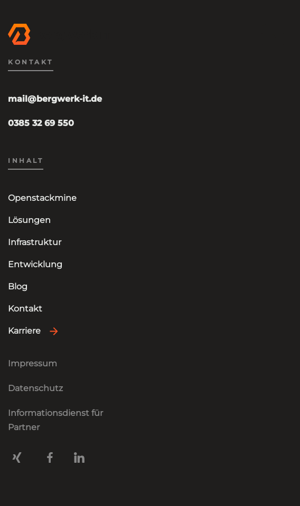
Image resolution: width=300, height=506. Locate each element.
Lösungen (29, 220)
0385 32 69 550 (41, 123)
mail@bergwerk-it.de (55, 99)
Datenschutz (35, 388)
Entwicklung (35, 264)
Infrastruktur (34, 242)
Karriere (24, 331)
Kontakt (25, 309)
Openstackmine (42, 198)
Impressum (32, 363)
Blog (17, 286)
